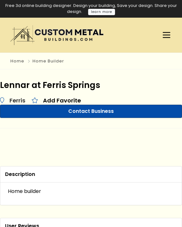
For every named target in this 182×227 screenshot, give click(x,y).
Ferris (17, 100)
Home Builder (48, 61)
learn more (101, 11)
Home (17, 61)
